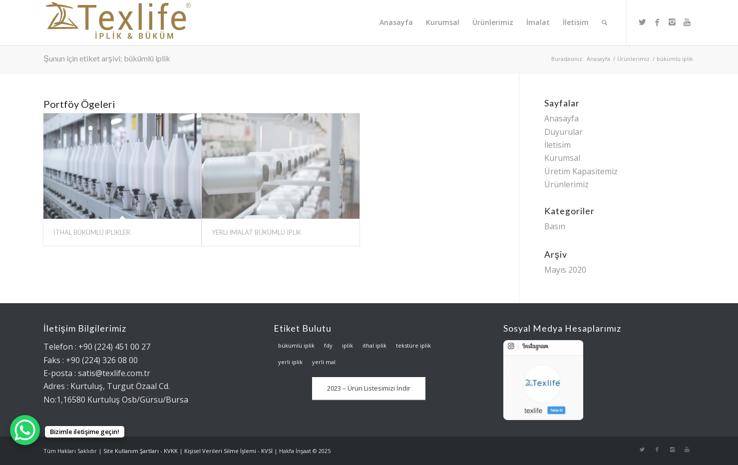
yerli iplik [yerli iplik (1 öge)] (290, 362)
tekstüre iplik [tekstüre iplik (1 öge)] (413, 345)
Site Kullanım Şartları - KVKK (140, 451)
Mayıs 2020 (565, 269)
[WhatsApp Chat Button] (25, 430)
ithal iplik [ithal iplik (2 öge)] (374, 345)
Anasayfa (598, 58)
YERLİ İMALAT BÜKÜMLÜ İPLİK (256, 232)
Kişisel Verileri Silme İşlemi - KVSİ (228, 451)
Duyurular (563, 131)
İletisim (557, 144)
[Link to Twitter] (642, 21)
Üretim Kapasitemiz (581, 171)
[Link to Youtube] (687, 21)
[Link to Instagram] (672, 21)
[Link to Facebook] (657, 21)
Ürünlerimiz (633, 58)
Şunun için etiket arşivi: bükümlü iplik (106, 58)
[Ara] (604, 22)
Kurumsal (562, 157)
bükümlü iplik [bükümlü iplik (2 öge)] (296, 345)
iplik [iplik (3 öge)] (347, 345)
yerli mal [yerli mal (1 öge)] (324, 362)
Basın (554, 226)
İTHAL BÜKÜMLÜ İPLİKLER (91, 232)
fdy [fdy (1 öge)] (328, 345)
